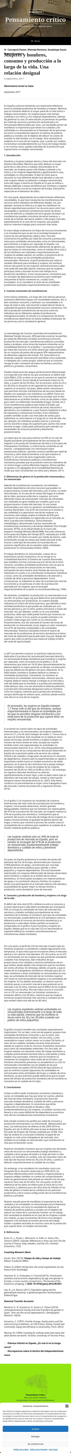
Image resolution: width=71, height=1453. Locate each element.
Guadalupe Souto (57, 49)
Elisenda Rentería (37, 49)
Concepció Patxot (17, 49)
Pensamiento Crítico (35, 1395)
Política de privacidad (38, 1449)
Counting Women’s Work (17, 1252)
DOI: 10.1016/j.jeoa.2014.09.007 (44, 1283)
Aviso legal (53, 1449)
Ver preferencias (35, 1444)
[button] (67, 1406)
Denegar (35, 1436)
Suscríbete (35, 11)
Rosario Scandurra (14, 53)
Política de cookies (21, 1449)
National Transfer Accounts (19, 1301)
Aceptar (35, 1429)
